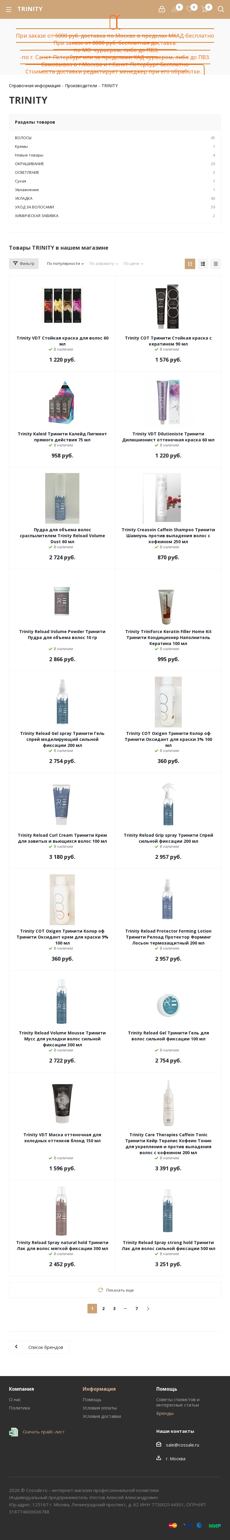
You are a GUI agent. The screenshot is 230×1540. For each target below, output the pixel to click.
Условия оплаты (100, 1408)
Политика (19, 1408)
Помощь (92, 1399)
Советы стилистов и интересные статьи (177, 1402)
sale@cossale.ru (182, 1445)
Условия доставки (102, 1416)
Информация (99, 1389)
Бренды (165, 1413)
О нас (15, 1399)
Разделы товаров (35, 122)
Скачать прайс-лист (43, 1432)
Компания (21, 1389)
